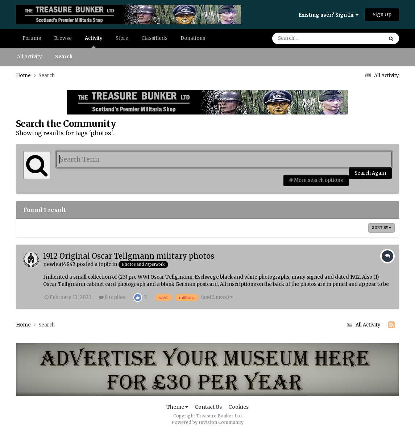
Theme (177, 407)
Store (122, 38)
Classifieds (154, 38)
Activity (94, 41)
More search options (316, 180)
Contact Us (208, 407)
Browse (63, 38)
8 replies (112, 297)
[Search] (307, 38)
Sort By (381, 227)
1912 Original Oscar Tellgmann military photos (128, 256)
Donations (192, 38)
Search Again (370, 173)
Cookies (238, 407)
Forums (31, 38)
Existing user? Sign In (328, 15)
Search (63, 57)
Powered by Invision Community (207, 422)
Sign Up (382, 15)
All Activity (29, 57)
